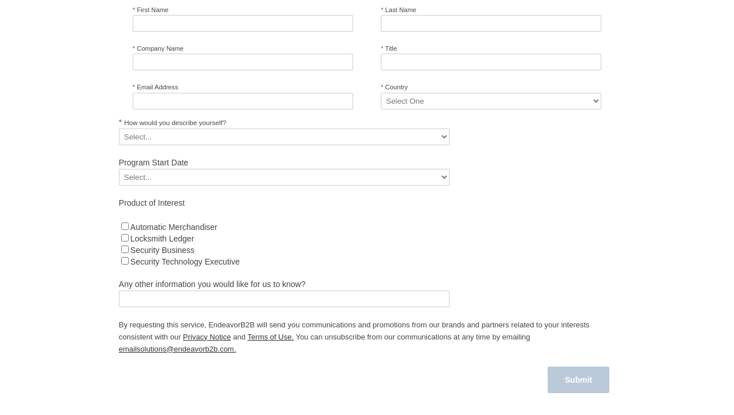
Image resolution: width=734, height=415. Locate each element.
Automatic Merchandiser (174, 227)
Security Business (162, 250)
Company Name (158, 48)
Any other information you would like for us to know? (212, 284)
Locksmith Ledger (162, 238)
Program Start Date (154, 162)
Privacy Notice (207, 337)
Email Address (155, 87)
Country (394, 87)
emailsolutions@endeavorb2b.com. (177, 349)
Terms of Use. (271, 337)
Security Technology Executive (185, 261)
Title (389, 48)
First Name (150, 9)
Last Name (399, 9)
